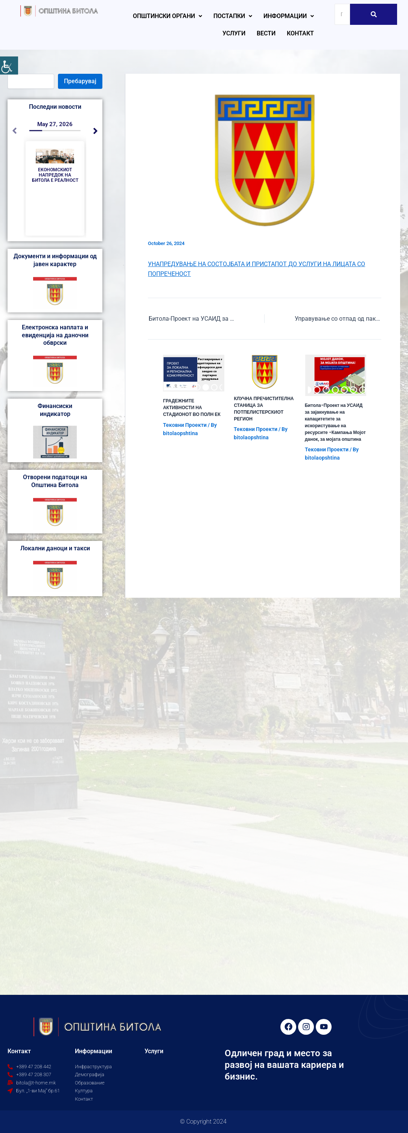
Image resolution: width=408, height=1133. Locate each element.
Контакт (300, 33)
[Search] (342, 14)
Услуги (233, 33)
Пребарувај (80, 81)
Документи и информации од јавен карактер (55, 260)
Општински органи (167, 16)
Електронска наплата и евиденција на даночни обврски (55, 335)
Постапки (232, 16)
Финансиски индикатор (55, 409)
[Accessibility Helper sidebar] (9, 65)
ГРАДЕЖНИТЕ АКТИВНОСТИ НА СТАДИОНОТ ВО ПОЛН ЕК (192, 407)
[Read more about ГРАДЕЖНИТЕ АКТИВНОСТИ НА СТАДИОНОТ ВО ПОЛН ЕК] (193, 373)
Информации (288, 16)
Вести (266, 33)
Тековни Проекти (185, 425)
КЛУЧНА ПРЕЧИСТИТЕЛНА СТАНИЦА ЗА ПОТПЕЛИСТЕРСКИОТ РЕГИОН (264, 408)
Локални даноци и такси (55, 548)
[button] (167, 16)
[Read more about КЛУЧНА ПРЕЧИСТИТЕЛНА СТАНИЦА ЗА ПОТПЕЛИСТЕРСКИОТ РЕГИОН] (264, 372)
